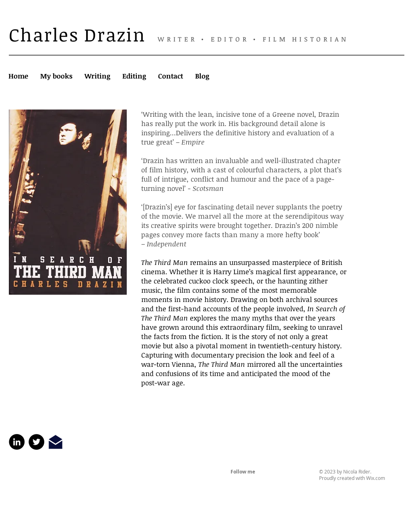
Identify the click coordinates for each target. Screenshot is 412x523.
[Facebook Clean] (232, 487)
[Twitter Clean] (243, 487)
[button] (56, 76)
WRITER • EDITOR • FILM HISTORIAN (253, 39)
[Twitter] (36, 442)
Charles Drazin (77, 34)
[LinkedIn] (17, 442)
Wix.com (375, 478)
